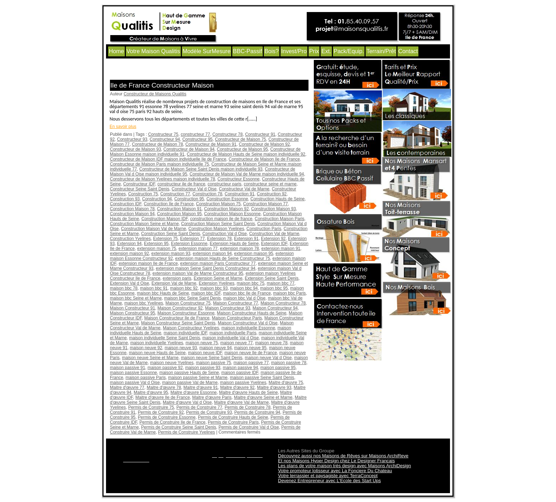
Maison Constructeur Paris (237, 318)
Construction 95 (189, 198)
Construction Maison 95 (179, 213)
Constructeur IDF (139, 184)
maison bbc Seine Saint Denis (192, 298)
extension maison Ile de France (148, 263)
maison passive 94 (240, 367)
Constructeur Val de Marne (244, 188)
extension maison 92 (129, 253)
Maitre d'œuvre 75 (286, 382)
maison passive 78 (288, 362)
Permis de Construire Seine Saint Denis (178, 427)
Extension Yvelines (216, 283)
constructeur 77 (195, 134)
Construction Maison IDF (164, 218)
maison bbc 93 (214, 288)
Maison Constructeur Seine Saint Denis (178, 322)
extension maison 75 (156, 248)
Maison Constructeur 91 (132, 308)
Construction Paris (263, 228)
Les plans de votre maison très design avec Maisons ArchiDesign (344, 465)
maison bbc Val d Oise (244, 298)
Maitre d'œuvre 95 (151, 392)
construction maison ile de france (221, 218)
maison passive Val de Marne (190, 382)
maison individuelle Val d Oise (230, 337)
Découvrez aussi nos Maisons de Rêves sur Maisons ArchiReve (343, 455)
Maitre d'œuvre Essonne (194, 392)
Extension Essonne (189, 243)
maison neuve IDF (205, 352)
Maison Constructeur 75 (188, 303)
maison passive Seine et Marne (197, 377)
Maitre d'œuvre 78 (164, 387)
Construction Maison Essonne (232, 213)
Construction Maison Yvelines (216, 228)
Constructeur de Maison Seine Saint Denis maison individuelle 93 (201, 169)
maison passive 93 (202, 367)
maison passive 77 (250, 362)
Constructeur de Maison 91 (211, 144)
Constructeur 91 (260, 134)
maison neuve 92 (146, 347)
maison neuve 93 (181, 347)
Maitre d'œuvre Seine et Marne (263, 397)
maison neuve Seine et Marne (150, 357)
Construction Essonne (227, 198)
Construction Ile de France (169, 203)
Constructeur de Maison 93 (135, 149)
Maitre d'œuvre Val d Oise (187, 402)
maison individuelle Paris (233, 332)
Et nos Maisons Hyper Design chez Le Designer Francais (336, 460)
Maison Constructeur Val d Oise (248, 322)
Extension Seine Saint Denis (271, 278)
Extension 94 (129, 243)
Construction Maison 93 (273, 208)
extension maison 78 (239, 248)
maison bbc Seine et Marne (136, 298)
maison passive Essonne (133, 372)
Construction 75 (143, 193)
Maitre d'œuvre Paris (212, 397)
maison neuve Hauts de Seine (157, 352)
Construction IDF (125, 203)
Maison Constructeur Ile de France (177, 318)
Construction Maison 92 (226, 208)
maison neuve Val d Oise (268, 357)
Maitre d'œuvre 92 (237, 387)
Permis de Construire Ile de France (172, 422)
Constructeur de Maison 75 (240, 139)
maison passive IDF (239, 372)
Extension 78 (219, 238)
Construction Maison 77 (265, 203)
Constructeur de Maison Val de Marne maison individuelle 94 (247, 174)
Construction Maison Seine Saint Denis (218, 223)
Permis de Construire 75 (151, 407)
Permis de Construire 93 (209, 412)
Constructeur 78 (227, 134)
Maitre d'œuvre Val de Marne (241, 402)
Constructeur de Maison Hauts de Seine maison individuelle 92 (246, 154)
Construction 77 (175, 193)
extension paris (177, 278)
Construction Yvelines (130, 238)
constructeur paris (224, 184)
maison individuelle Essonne (248, 327)
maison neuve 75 (201, 342)
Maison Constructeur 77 (235, 303)
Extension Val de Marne (173, 283)
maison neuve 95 (250, 347)
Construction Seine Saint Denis (170, 233)
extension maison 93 (170, 253)
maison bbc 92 (184, 288)
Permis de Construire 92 (161, 412)
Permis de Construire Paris (233, 422)
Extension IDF (274, 243)
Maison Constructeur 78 (283, 303)
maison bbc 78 (124, 288)
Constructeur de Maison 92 (264, 144)
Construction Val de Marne (274, 233)
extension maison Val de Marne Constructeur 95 (197, 273)
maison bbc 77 (280, 283)
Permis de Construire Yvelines (186, 432)
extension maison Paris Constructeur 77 (218, 263)
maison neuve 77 (236, 342)
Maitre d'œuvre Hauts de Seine (248, 392)
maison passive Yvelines (243, 382)
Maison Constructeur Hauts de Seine (252, 313)
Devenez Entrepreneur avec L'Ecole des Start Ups (329, 480)
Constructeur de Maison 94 (189, 149)
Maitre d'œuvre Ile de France (162, 397)
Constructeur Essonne (238, 179)
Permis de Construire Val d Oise (248, 427)
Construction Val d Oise (224, 233)
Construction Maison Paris (279, 218)
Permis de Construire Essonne (167, 417)
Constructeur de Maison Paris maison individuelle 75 (159, 164)
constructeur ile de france (181, 184)
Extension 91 (246, 238)
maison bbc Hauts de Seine (163, 293)
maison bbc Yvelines (143, 303)
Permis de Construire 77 (199, 407)
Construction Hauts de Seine (277, 198)
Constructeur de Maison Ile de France (264, 159)
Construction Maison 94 (132, 213)
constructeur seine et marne (270, 184)
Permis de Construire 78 (248, 407)
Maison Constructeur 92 (179, 308)
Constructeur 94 (165, 139)
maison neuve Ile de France (250, 352)
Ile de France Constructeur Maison (161, 85)
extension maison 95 (253, 253)
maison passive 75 (213, 362)
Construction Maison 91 (179, 208)
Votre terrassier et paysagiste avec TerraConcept (328, 475)
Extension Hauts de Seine (234, 243)
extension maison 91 (280, 248)
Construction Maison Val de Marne (153, 228)
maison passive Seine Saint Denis (262, 377)
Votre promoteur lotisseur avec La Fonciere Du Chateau (335, 470)
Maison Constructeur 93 (227, 308)
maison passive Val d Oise (135, 382)
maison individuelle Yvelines (156, 342)
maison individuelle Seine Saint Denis (164, 337)
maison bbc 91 (154, 288)
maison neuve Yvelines (172, 362)
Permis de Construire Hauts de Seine (233, 417)
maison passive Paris (146, 377)
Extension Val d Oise (129, 283)
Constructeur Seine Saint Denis (139, 188)
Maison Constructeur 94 (275, 308)
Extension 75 (165, 238)
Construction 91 (240, 193)
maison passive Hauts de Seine (189, 372)
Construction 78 (207, 193)
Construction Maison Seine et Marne (144, 223)
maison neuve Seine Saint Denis (211, 357)
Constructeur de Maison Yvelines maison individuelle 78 (162, 179)
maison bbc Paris (289, 293)
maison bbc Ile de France (247, 293)
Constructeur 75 (163, 134)
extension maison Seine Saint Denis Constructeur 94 (205, 268)
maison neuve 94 (215, 347)
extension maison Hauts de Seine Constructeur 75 (222, 258)
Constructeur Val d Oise (194, 188)
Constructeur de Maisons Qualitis (155, 93)
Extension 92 (273, 238)
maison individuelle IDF (185, 332)
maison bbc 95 (274, 288)
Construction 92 (272, 193)
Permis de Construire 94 (257, 412)
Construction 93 (125, 198)
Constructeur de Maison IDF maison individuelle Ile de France (168, 159)
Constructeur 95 (197, 139)
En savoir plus (123, 126)
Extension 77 (192, 238)
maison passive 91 (127, 367)
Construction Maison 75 (218, 203)
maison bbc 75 (251, 283)
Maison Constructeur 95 (132, 313)
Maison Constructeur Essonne (186, 313)
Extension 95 (156, 243)
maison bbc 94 (244, 288)
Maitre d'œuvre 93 (274, 387)
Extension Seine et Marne (218, 278)
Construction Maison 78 (132, 208)
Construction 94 (157, 198)
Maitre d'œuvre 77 (127, 387)
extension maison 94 (212, 253)
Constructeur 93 (132, 139)
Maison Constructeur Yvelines (191, 327)
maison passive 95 (277, 367)
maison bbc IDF (206, 293)
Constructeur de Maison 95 (242, 149)
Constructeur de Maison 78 (157, 144)
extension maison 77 (197, 248)
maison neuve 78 (271, 342)
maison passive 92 (165, 367)
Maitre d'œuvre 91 (200, 387)
